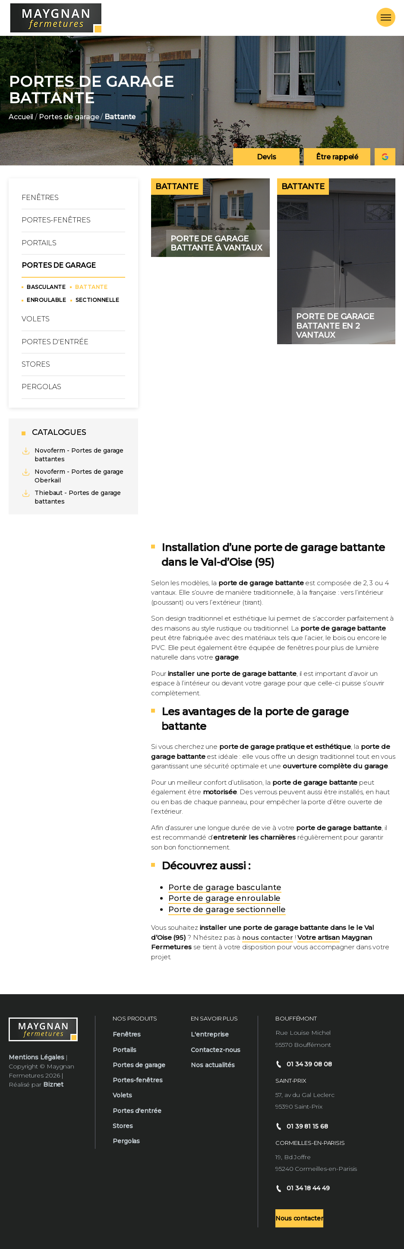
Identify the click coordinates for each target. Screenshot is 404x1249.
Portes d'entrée (55, 342)
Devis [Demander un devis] (266, 157)
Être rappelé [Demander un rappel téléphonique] (337, 157)
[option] (202, 100)
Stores (36, 364)
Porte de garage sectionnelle (227, 909)
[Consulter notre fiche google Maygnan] (385, 156)
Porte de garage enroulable (224, 898)
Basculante (46, 287)
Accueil (21, 117)
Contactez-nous (215, 1050)
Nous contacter (299, 1218)
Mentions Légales (36, 1057)
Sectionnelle (97, 300)
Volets (35, 319)
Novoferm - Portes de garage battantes (72, 455)
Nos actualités (213, 1065)
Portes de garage (69, 117)
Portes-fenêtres (56, 220)
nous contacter (267, 938)
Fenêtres (40, 197)
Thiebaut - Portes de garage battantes (71, 497)
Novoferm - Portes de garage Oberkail (72, 476)
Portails (39, 243)
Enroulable (46, 300)
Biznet (53, 1084)
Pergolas (41, 387)
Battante (91, 287)
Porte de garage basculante (224, 887)
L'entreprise (210, 1034)
